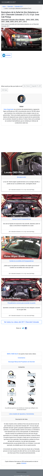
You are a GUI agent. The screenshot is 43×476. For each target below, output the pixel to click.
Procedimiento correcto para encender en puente (21, 303)
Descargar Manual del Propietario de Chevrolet (21, 362)
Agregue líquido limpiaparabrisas (21, 219)
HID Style (4, 90)
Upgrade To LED (36, 86)
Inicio (4, 6)
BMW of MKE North (12, 354)
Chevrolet (10, 6)
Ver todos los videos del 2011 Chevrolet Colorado (21, 322)
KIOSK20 (23, 463)
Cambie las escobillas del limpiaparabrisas (21, 261)
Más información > (34, 44)
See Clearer (27, 86)
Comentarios (21, 358)
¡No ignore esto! (21, 177)
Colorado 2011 (19, 6)
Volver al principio (21, 472)
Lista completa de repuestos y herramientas (21, 414)
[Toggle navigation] (39, 2)
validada (6, 55)
